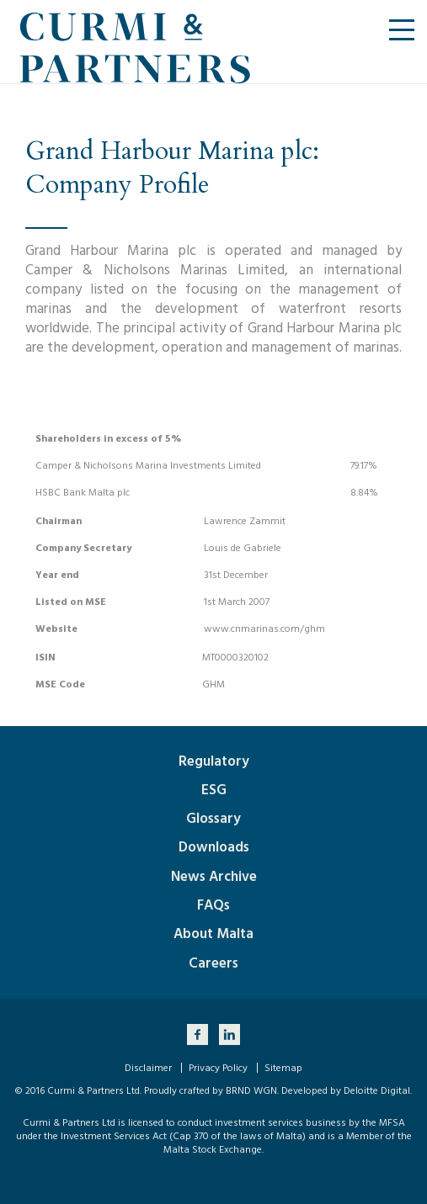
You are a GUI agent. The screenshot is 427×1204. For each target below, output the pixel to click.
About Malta (213, 934)
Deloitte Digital (377, 1091)
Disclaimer (148, 1068)
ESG (214, 790)
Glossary (213, 819)
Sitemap (283, 1068)
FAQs (213, 905)
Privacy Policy (218, 1068)
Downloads (214, 847)
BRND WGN (251, 1091)
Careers (213, 963)
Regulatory (214, 761)
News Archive (214, 877)
